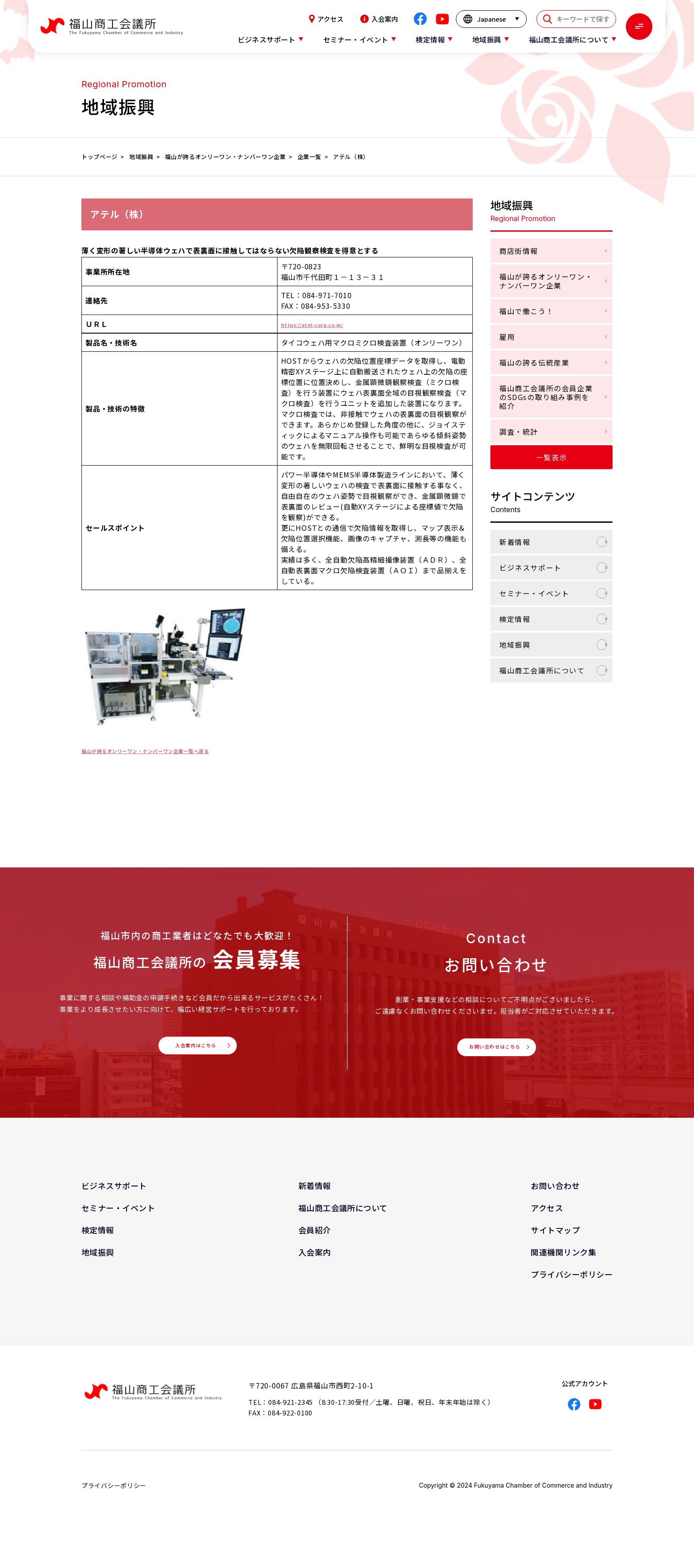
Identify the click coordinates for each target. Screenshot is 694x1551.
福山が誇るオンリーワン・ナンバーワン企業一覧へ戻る (174, 750)
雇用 (507, 336)
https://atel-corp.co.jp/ (326, 324)
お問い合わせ (555, 1195)
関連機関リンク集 (563, 1261)
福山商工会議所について (542, 670)
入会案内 (379, 19)
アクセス (326, 19)
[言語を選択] (491, 19)
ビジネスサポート (530, 567)
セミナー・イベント (534, 593)
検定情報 (514, 619)
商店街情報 (518, 250)
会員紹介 (314, 1239)
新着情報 (514, 541)
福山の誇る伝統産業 (534, 362)
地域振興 (514, 644)
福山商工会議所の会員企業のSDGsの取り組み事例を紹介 (546, 397)
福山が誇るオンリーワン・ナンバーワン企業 (546, 281)
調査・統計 (518, 431)
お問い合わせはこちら (494, 1051)
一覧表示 (551, 457)
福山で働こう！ (526, 311)
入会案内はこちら (194, 1050)
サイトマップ (555, 1239)
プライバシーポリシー (572, 1283)
